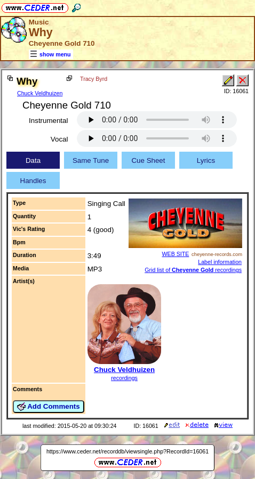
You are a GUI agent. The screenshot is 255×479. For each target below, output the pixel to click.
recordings (124, 378)
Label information (220, 262)
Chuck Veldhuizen (39, 93)
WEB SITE (175, 254)
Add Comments (48, 406)
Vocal (59, 139)
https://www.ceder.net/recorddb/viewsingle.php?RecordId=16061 (127, 451)
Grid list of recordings (193, 270)
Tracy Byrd (93, 79)
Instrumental (48, 121)
